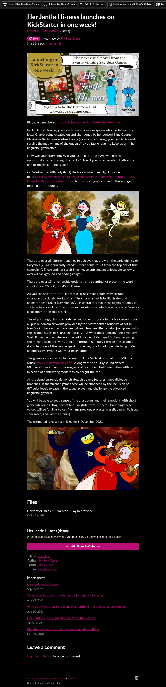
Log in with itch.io (39, 656)
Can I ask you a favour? (43, 584)
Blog (58, 682)
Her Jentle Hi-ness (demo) (43, 31)
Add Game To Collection (83, 546)
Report (71, 678)
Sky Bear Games (70, 38)
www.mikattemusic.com (54, 363)
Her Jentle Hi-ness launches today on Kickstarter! (61, 618)
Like (33, 38)
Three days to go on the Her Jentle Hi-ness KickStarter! (65, 595)
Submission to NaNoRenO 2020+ (130, 4)
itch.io (30, 678)
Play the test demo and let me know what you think (63, 629)
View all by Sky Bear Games (50, 678)
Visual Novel (45, 565)
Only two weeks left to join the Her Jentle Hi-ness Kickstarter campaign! (77, 606)
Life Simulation (47, 569)
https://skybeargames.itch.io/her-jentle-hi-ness (89, 122)
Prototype (44, 556)
